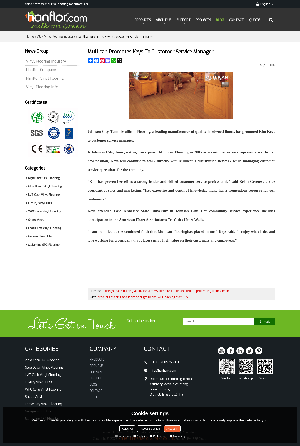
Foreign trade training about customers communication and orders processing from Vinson (166, 291)
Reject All (127, 428)
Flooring (180, 231)
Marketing (177, 436)
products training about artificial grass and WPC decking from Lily (143, 297)
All (39, 36)
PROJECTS (203, 20)
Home (30, 36)
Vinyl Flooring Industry (59, 36)
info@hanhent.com (163, 370)
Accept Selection (150, 428)
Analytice (140, 436)
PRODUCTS (143, 20)
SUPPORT (183, 20)
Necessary (123, 436)
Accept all (172, 428)
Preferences (159, 436)
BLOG (220, 20)
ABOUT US (163, 20)
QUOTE (254, 20)
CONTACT (236, 20)
